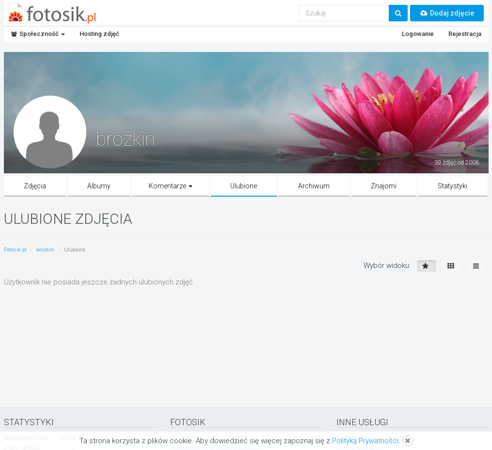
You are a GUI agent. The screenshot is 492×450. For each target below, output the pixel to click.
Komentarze (170, 186)
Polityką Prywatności (365, 440)
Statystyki (452, 186)
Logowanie (418, 33)
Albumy (99, 186)
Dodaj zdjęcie (447, 13)
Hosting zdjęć (99, 33)
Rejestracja (464, 33)
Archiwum (314, 186)
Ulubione (243, 186)
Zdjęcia (35, 186)
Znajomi (384, 186)
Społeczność (38, 33)
